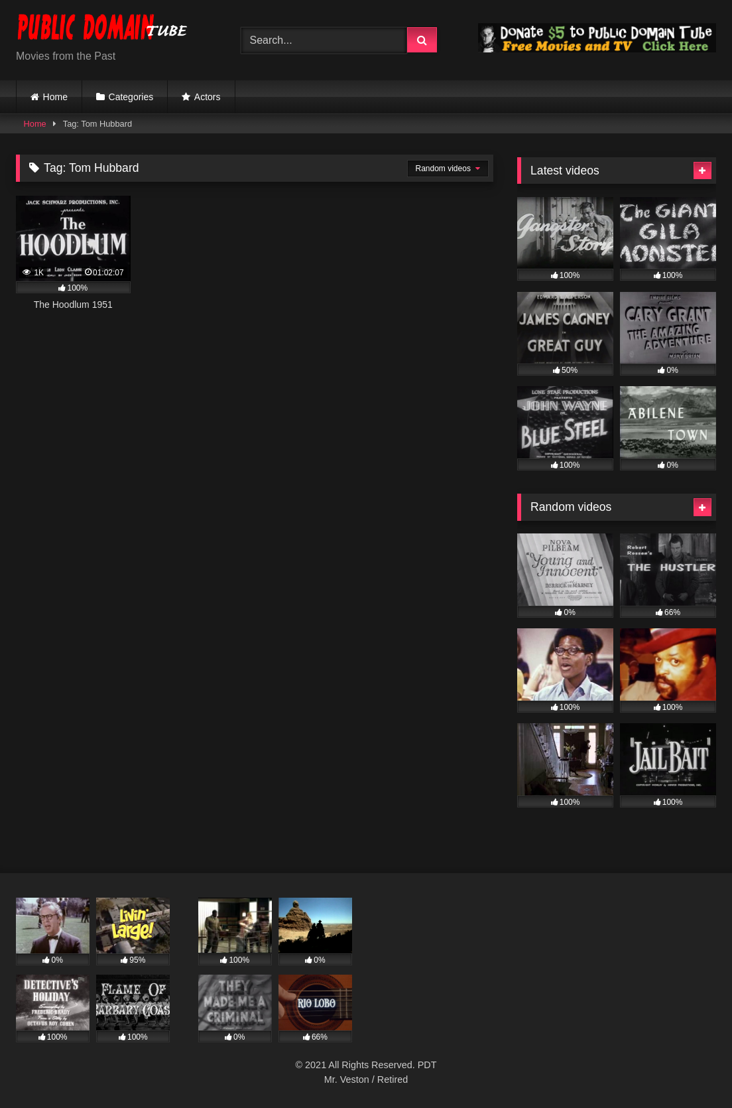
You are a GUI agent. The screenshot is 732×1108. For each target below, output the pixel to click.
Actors (207, 97)
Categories (131, 97)
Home (55, 97)
